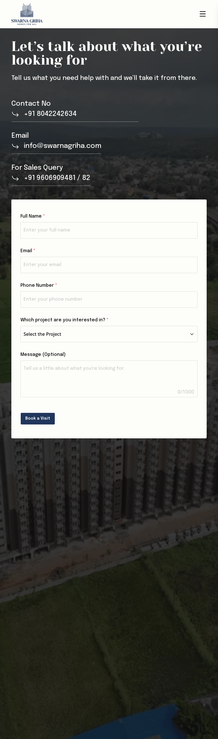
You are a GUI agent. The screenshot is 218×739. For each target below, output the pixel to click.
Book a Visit (37, 419)
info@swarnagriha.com (62, 146)
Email (27, 251)
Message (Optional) (43, 354)
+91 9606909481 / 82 (57, 178)
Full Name (32, 216)
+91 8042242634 (50, 114)
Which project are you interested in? (64, 320)
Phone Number (38, 285)
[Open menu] (202, 14)
